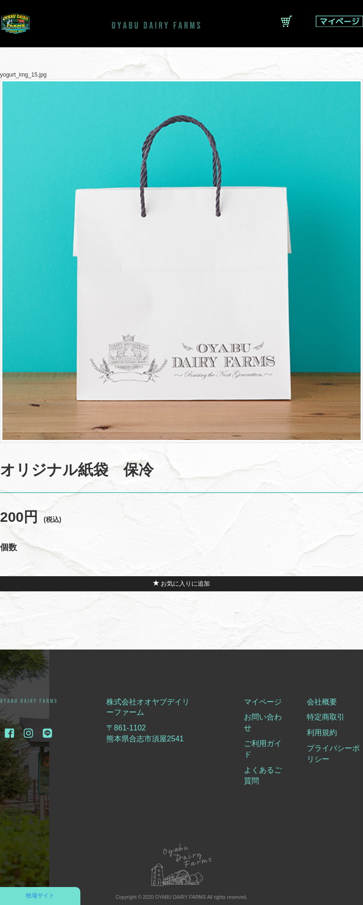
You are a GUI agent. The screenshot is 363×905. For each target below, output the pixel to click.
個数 (8, 547)
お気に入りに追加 (181, 583)
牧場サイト (40, 895)
